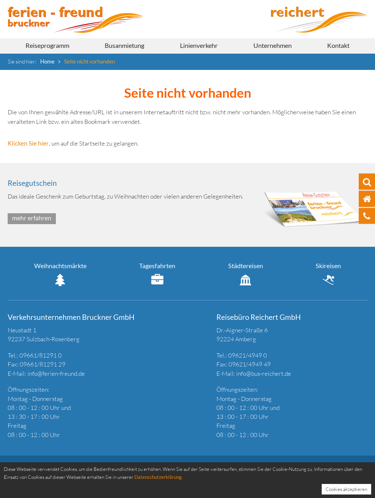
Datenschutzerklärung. (158, 477)
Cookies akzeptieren (346, 489)
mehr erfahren (31, 218)
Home (47, 61)
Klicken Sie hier (28, 143)
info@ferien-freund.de (56, 373)
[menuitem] (47, 46)
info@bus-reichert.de (263, 373)
